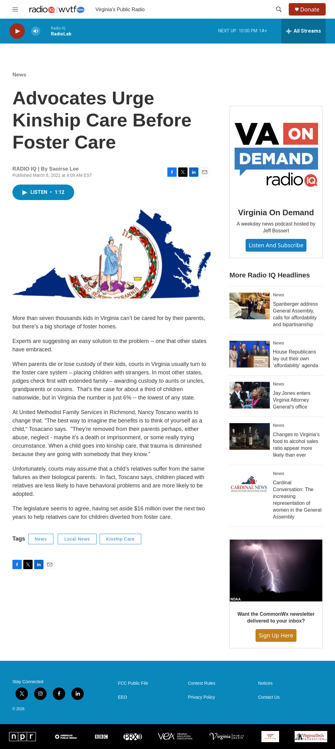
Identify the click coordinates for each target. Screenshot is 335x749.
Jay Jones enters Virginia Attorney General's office (291, 399)
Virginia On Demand (276, 212)
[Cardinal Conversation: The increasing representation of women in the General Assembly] (249, 484)
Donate (309, 9)
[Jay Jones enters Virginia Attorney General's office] (249, 395)
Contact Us (268, 697)
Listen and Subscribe (276, 245)
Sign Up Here (276, 635)
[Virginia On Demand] (276, 152)
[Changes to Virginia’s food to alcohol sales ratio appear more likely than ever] (249, 436)
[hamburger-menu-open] (15, 9)
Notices (265, 683)
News (19, 75)
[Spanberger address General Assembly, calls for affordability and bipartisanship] (249, 306)
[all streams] (303, 31)
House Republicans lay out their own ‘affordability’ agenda (295, 358)
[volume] (35, 31)
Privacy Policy (201, 697)
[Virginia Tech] (270, 736)
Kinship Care (120, 539)
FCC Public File (133, 683)
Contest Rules (201, 683)
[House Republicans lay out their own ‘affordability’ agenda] (249, 354)
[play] (17, 31)
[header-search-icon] (279, 9)
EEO (122, 697)
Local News (77, 539)
